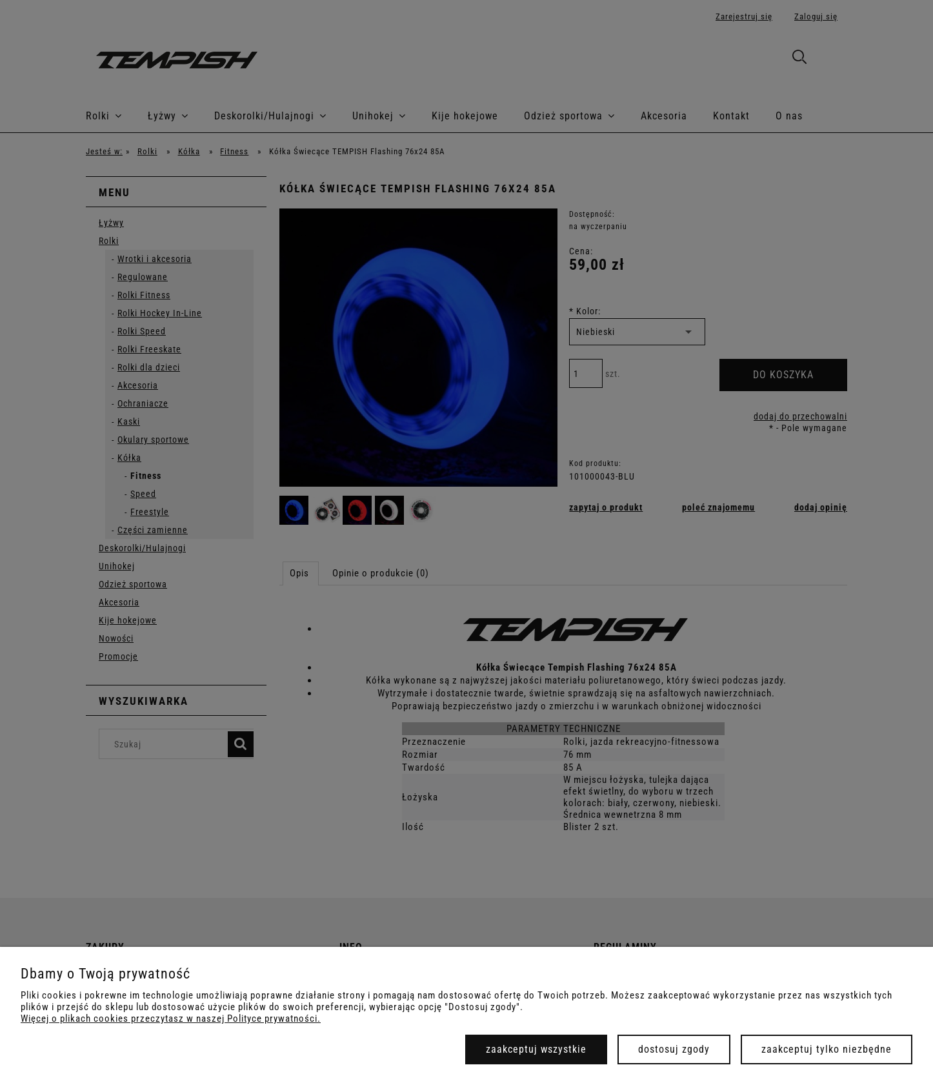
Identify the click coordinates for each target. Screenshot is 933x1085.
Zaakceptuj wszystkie (536, 1049)
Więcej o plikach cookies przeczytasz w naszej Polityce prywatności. (171, 1018)
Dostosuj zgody (674, 1049)
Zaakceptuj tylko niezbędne (826, 1049)
